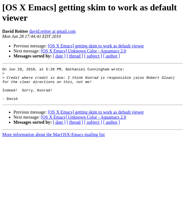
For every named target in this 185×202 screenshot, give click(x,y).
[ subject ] (93, 56)
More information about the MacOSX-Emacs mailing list (53, 141)
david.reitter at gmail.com (52, 31)
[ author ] (111, 56)
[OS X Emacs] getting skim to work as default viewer (96, 45)
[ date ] (59, 56)
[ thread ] (75, 56)
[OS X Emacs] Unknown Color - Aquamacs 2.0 (83, 51)
